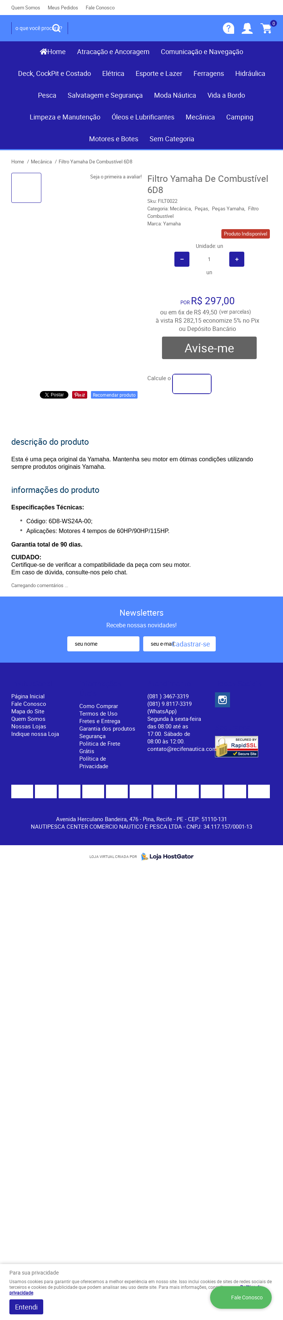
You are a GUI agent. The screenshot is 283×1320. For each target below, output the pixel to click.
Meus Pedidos (63, 7)
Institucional (31, 684)
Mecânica (200, 116)
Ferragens (209, 73)
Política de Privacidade (93, 762)
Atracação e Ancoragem (113, 51)
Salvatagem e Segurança (105, 95)
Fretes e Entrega (99, 721)
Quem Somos (25, 7)
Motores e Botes (113, 138)
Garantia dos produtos (107, 728)
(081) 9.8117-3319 (169, 707)
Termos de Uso (98, 713)
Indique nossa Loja (35, 733)
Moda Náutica (175, 95)
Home (56, 51)
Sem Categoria (172, 138)
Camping (239, 116)
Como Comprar (98, 706)
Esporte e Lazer (159, 73)
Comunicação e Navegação (202, 51)
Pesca (47, 95)
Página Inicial (28, 696)
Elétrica (113, 73)
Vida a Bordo (226, 95)
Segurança (92, 736)
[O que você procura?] (56, 28)
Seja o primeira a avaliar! (116, 176)
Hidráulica (250, 73)
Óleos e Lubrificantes (143, 116)
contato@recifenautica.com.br (185, 748)
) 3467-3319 (168, 696)
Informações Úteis (100, 688)
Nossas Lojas (28, 726)
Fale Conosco (100, 7)
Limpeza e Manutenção (65, 116)
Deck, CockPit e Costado (54, 73)
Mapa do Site (27, 711)
